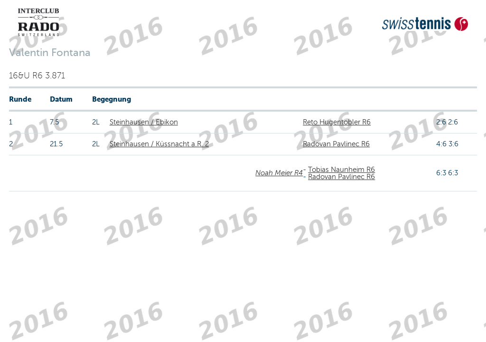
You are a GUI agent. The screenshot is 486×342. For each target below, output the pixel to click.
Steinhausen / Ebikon (144, 122)
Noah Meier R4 (279, 173)
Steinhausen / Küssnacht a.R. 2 (159, 144)
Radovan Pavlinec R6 (336, 144)
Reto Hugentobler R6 (337, 122)
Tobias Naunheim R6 (341, 169)
